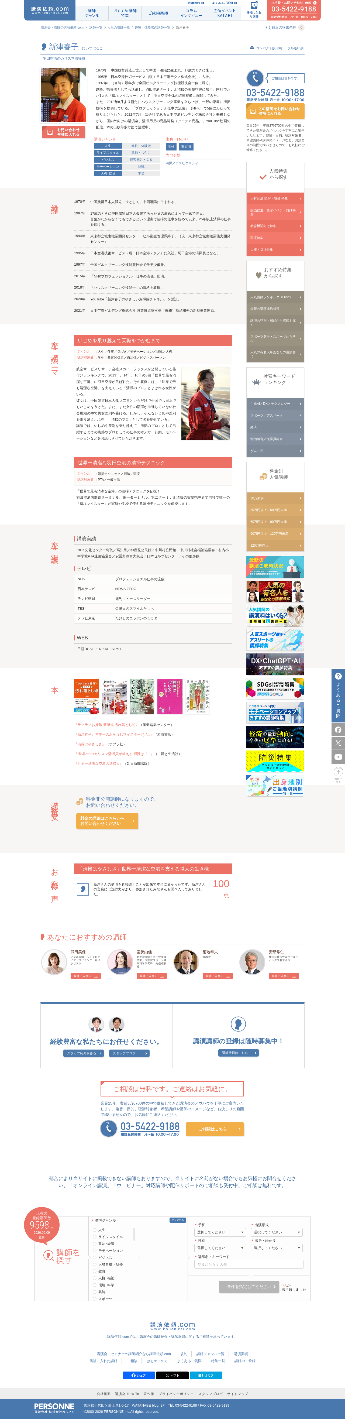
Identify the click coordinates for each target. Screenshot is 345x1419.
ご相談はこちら (213, 1129)
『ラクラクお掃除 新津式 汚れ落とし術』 (106, 725)
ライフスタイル (107, 153)
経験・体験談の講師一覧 (152, 27)
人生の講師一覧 (118, 27)
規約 (183, 1354)
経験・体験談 (141, 146)
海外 (171, 147)
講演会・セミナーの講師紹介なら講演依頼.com (134, 1354)
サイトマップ (237, 1394)
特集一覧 (218, 1361)
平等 (141, 174)
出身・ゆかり (265, 1241)
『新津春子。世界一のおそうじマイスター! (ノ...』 (114, 734)
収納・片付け (141, 153)
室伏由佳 (144, 952)
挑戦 (141, 167)
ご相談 (132, 1361)
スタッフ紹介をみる (81, 1053)
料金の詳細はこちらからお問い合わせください (102, 821)
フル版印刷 (295, 48)
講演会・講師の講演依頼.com (62, 27)
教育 (101, 1271)
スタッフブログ (124, 1053)
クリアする (178, 1220)
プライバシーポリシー (176, 1394)
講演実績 (241, 1354)
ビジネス (107, 160)
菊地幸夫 (210, 952)
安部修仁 (276, 952)
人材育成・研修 (110, 1264)
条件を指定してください (249, 1286)
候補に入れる (82, 976)
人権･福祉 (108, 174)
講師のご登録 (245, 1361)
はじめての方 (157, 1361)
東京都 (186, 147)
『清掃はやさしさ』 (90, 744)
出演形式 (262, 1225)
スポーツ (105, 1299)
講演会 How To (127, 1394)
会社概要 (104, 1394)
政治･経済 (106, 1244)
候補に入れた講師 (103, 1361)
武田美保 (78, 952)
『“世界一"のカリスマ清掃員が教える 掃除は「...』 (114, 754)
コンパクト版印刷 (269, 48)
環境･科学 (106, 1285)
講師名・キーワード (214, 1257)
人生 (108, 146)
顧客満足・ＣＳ (141, 160)
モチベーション (107, 167)
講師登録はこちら (235, 1053)
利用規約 (194, 3)
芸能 (101, 1292)
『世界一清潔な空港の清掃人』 (98, 764)
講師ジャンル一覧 (210, 1354)
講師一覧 (95, 27)
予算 (201, 1225)
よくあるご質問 (222, 3)
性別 (201, 1241)
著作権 (149, 1394)
